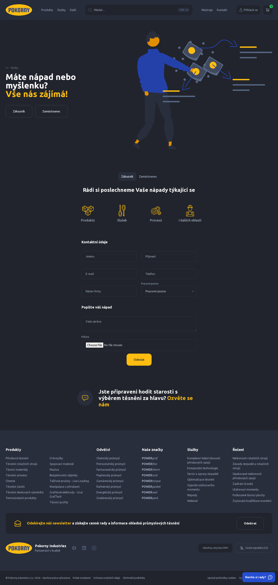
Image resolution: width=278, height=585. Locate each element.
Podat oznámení (82, 577)
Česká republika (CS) (254, 548)
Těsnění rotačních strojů (21, 463)
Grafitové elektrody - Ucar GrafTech (66, 494)
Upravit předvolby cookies (222, 577)
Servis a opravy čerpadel (202, 473)
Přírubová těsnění (17, 458)
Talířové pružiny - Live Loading (69, 481)
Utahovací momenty (246, 489)
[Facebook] (74, 548)
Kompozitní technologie (202, 468)
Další (73, 10)
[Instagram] (94, 548)
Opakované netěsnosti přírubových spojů (247, 476)
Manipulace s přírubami (65, 486)
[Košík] (267, 10)
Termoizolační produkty (21, 498)
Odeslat (139, 359)
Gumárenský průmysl (109, 481)
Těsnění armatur (16, 475)
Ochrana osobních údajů (106, 577)
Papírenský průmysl (108, 475)
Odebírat (250, 523)
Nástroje (207, 10)
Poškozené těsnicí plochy (249, 495)
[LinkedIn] (84, 548)
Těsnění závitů (15, 486)
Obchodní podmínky (134, 577)
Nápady (192, 495)
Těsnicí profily (59, 502)
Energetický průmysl (109, 492)
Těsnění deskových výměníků (24, 492)
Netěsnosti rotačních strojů (250, 458)
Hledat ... (138, 10)
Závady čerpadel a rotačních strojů (251, 466)
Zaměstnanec (51, 111)
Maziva (54, 469)
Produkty (47, 10)
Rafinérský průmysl (108, 486)
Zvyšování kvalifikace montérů (252, 500)
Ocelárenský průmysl (109, 498)
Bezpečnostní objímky (63, 475)
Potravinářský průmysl (110, 463)
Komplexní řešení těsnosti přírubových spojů (203, 460)
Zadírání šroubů (243, 483)
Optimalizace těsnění (200, 479)
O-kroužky (56, 458)
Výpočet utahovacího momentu (201, 487)
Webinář (192, 500)
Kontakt (222, 10)
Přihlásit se (248, 10)
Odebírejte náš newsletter (49, 523)
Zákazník (19, 111)
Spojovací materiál (62, 463)
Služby (61, 10)
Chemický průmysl (108, 458)
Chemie (10, 481)
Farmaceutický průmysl (111, 469)
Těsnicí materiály (17, 469)
